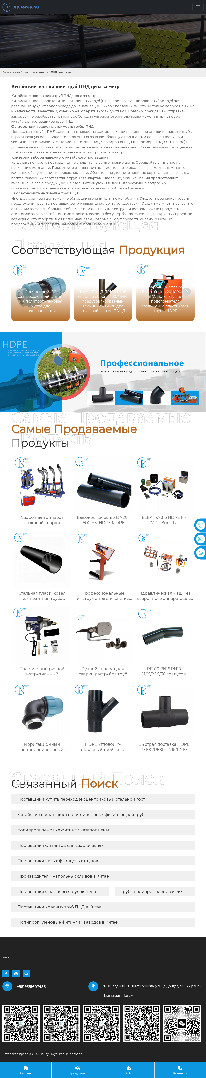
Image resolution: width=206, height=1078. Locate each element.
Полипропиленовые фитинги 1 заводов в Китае (68, 922)
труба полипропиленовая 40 (151, 891)
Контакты (180, 1070)
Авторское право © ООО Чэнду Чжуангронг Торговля (42, 1054)
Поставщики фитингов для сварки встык (61, 845)
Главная (7, 72)
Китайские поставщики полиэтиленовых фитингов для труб (81, 814)
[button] (187, 292)
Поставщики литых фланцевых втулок (58, 860)
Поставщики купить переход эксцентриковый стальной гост (81, 799)
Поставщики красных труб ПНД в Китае (59, 907)
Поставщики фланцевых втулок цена (57, 891)
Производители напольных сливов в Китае (63, 876)
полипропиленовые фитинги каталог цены (63, 830)
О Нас (128, 1070)
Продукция (77, 1070)
